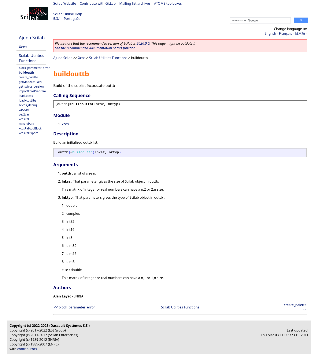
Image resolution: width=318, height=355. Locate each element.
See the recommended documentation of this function (95, 48)
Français (285, 33)
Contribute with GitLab (98, 3)
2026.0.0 (143, 43)
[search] (260, 20)
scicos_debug (28, 105)
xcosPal (24, 119)
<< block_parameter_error (74, 307)
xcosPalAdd (26, 124)
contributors (27, 349)
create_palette (28, 77)
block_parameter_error (34, 68)
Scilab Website (64, 3)
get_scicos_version (31, 86)
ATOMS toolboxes (168, 3)
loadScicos (26, 96)
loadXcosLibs (27, 100)
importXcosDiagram (32, 91)
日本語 (300, 33)
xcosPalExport (28, 133)
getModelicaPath (30, 82)
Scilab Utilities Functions (31, 58)
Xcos (23, 46)
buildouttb (26, 72)
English (270, 33)
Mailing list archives (134, 3)
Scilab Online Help (67, 14)
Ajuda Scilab (32, 37)
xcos (65, 124)
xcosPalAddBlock (30, 128)
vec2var (24, 114)
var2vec (24, 110)
